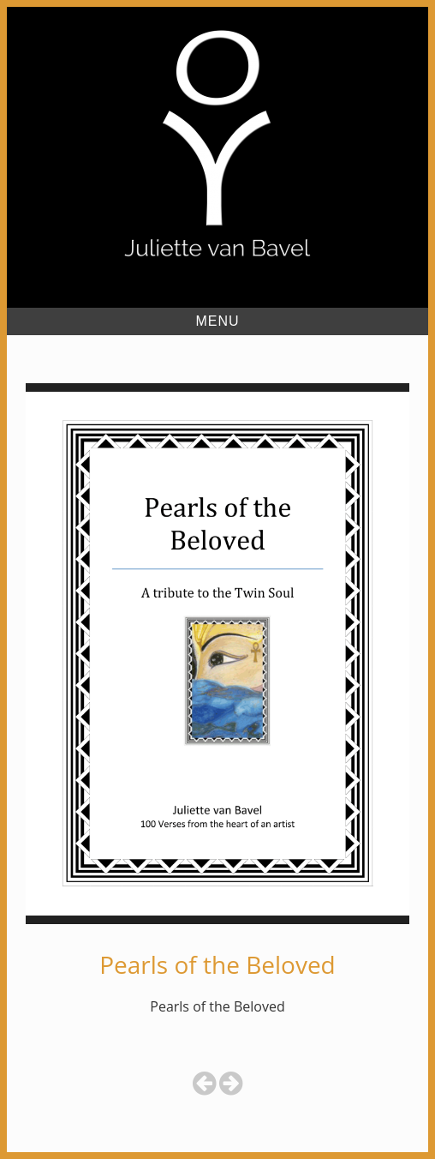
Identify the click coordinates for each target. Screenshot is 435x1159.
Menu (217, 321)
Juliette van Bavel (218, 289)
